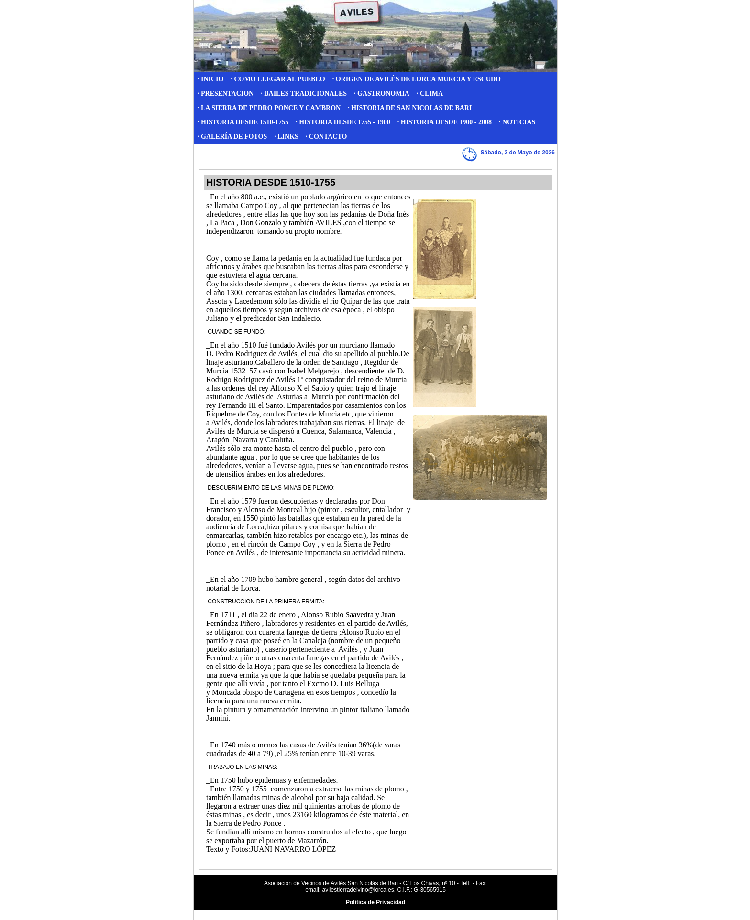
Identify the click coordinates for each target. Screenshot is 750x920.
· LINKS (286, 136)
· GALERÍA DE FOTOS (232, 136)
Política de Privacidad (375, 902)
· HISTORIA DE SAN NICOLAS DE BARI (410, 107)
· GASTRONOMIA (381, 93)
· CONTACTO (326, 136)
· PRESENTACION (226, 93)
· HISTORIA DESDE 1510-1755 (243, 122)
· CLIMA (430, 93)
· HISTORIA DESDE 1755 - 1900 (343, 122)
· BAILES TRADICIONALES (304, 93)
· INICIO (210, 79)
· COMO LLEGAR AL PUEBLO (278, 79)
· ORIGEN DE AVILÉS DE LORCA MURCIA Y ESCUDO (416, 79)
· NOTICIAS (517, 122)
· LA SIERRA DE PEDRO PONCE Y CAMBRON (269, 107)
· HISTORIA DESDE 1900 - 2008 (444, 122)
